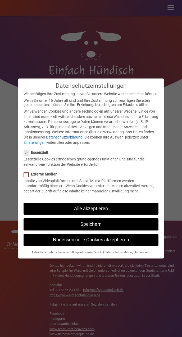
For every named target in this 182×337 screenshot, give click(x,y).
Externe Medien (42, 169)
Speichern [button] (91, 218)
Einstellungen (35, 137)
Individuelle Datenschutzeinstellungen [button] (57, 247)
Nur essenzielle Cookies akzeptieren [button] (91, 234)
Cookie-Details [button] (93, 247)
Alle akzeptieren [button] (91, 203)
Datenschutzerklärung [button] (118, 247)
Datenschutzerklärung (64, 132)
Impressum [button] (142, 247)
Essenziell (38, 147)
